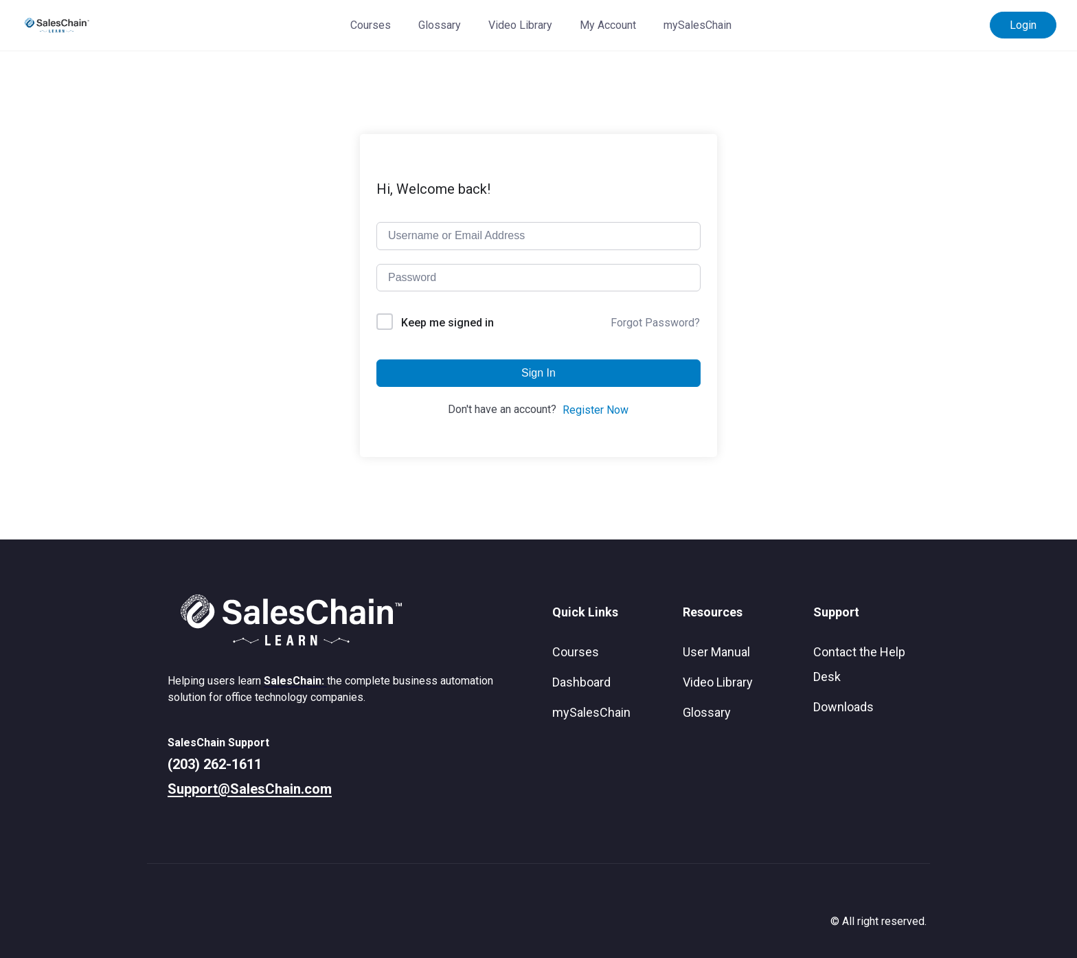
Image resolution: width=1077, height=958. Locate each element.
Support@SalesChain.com (250, 789)
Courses (370, 25)
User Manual (716, 652)
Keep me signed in (447, 322)
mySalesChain (698, 25)
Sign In (538, 373)
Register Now (595, 409)
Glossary (439, 25)
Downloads (843, 707)
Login (1023, 25)
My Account (608, 25)
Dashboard (581, 682)
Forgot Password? (655, 322)
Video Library (520, 25)
